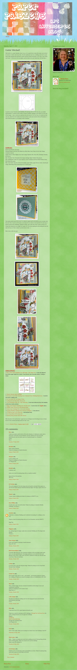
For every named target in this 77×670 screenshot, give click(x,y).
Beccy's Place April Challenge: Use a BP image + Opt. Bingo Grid (21, 372)
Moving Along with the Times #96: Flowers (16, 415)
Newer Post (7, 663)
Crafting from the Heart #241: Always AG (16, 400)
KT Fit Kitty (11, 484)
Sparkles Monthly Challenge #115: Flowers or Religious (19, 410)
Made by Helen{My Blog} (14, 619)
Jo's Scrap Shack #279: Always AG (14, 413)
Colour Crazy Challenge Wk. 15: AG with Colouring (18, 409)
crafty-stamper (12, 596)
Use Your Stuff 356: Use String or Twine (15, 399)
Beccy (10, 432)
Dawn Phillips (12, 502)
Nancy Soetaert (12, 540)
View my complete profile (64, 82)
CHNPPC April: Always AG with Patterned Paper (17, 407)
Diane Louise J (12, 637)
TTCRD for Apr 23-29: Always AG (15, 412)
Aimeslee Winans (64, 78)
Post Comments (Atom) (14, 667)
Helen (10, 608)
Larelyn (10, 563)
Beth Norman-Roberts (14, 550)
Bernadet (11, 446)
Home (7, 36)
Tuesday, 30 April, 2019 (14, 579)
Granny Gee (11, 573)
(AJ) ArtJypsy (12, 648)
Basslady (11, 468)
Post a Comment (10, 657)
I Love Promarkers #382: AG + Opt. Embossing (17, 402)
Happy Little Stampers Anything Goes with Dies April (18, 405)
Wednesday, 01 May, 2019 (14, 632)
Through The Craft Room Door (38, 613)
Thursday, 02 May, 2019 (14, 644)
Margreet (11, 456)
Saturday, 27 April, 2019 (14, 441)
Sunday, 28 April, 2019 (13, 452)
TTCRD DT (11, 617)
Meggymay (11, 528)
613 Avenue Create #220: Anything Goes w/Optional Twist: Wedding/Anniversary (24, 395)
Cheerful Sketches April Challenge (14, 394)
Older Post (47, 663)
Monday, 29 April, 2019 (14, 545)
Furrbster (11, 513)
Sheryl (10, 583)
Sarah (10, 628)
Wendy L (11, 494)
